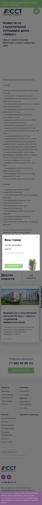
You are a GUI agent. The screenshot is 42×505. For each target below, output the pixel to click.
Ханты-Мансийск (13, 245)
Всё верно (14, 266)
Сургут (8, 249)
